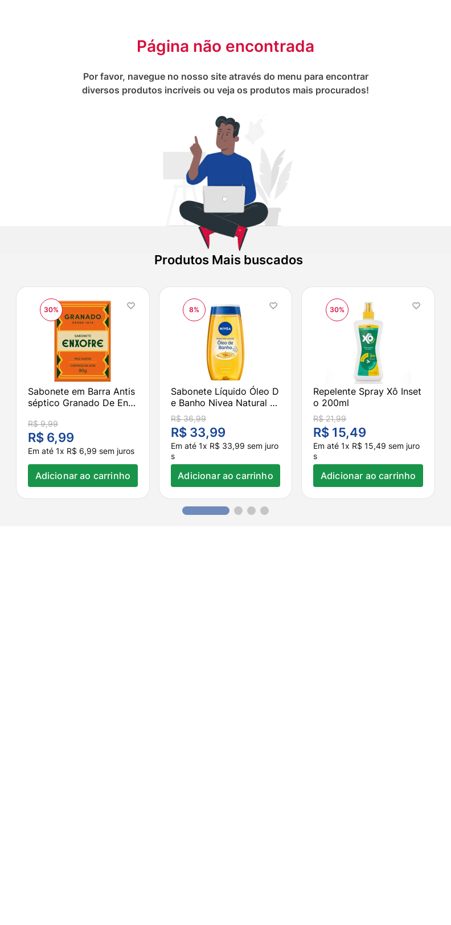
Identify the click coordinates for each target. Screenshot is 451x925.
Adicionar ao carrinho (82, 475)
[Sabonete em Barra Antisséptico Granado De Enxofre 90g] (83, 392)
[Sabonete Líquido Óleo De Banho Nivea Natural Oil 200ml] (226, 392)
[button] (205, 510)
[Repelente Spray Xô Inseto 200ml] (368, 392)
